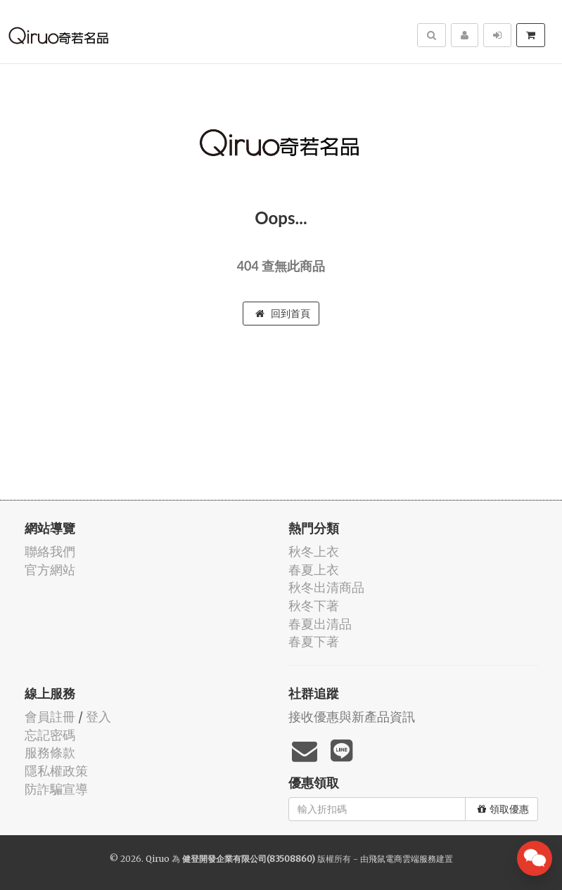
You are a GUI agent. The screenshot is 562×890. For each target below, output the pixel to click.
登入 (98, 717)
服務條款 (50, 752)
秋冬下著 (313, 606)
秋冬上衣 (313, 551)
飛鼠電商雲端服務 (402, 858)
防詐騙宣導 (56, 789)
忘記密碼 (50, 735)
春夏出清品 (320, 624)
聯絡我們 (50, 551)
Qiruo (158, 858)
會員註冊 (50, 717)
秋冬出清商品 (326, 587)
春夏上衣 (313, 570)
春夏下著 (313, 641)
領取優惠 (503, 809)
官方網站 (50, 570)
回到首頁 (282, 313)
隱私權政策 (56, 771)
